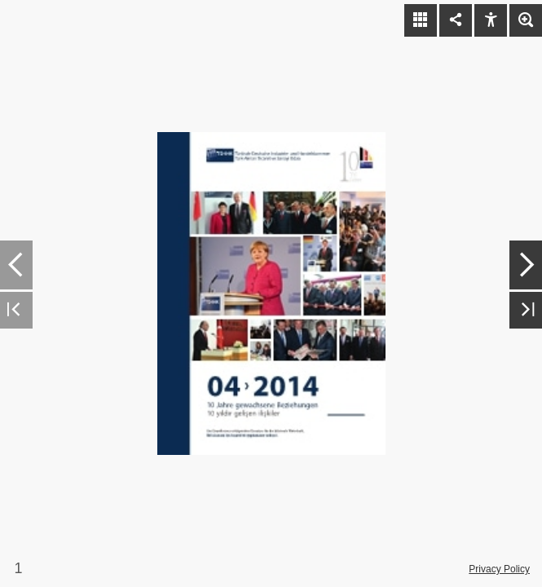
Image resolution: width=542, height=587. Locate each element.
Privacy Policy (499, 569)
